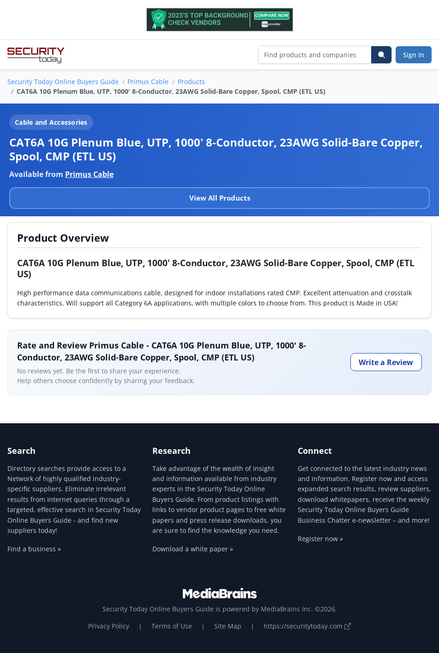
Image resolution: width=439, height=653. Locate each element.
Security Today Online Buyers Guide (63, 81)
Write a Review (386, 362)
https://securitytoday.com (307, 626)
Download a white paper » (192, 548)
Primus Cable (147, 81)
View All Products (219, 197)
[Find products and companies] (315, 54)
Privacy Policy (108, 626)
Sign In (413, 54)
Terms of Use (171, 626)
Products (191, 81)
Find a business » (34, 548)
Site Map (227, 626)
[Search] (381, 54)
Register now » (320, 538)
